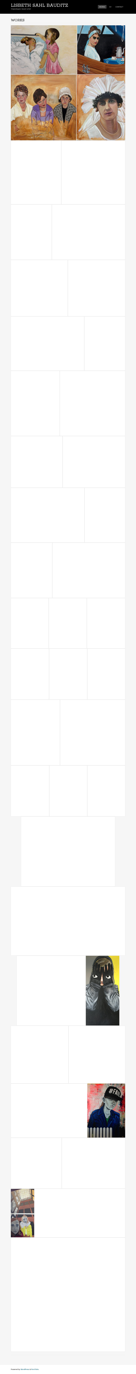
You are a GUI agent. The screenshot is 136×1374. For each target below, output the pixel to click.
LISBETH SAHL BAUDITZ (39, 5)
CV (110, 7)
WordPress (25, 1369)
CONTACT (119, 7)
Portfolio (35, 1369)
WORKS (102, 7)
